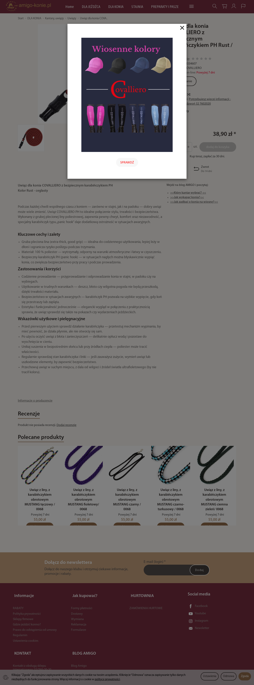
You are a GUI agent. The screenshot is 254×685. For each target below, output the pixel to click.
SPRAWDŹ (127, 162)
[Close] (182, 28)
